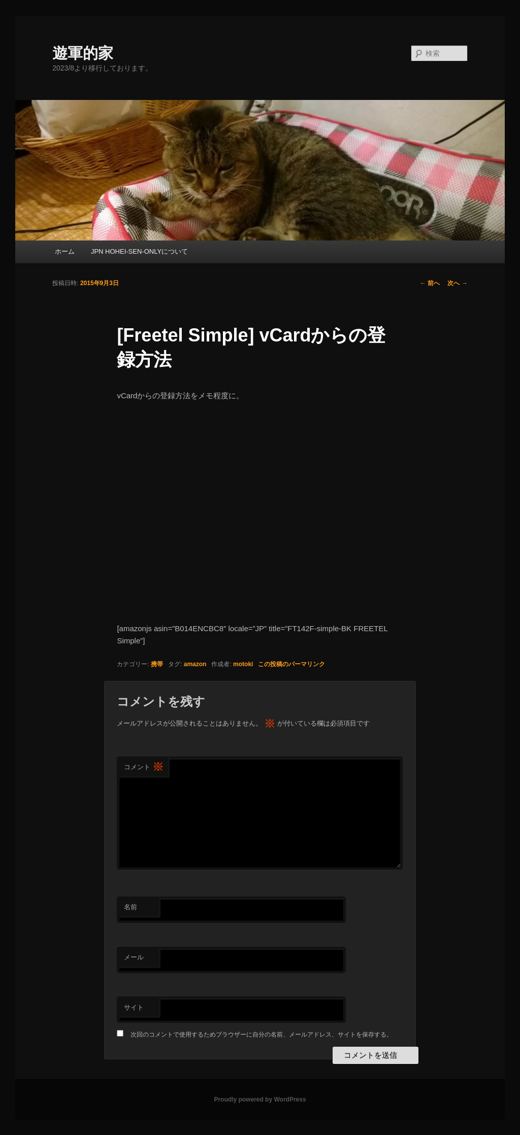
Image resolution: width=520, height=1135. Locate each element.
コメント (144, 767)
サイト (134, 1007)
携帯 (157, 664)
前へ (430, 283)
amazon (195, 664)
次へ (457, 283)
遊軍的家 (82, 53)
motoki (243, 664)
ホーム (65, 251)
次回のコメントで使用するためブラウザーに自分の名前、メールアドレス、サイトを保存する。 (262, 1034)
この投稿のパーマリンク (291, 664)
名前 (130, 907)
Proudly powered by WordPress (260, 1099)
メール (134, 957)
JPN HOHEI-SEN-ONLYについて (139, 251)
